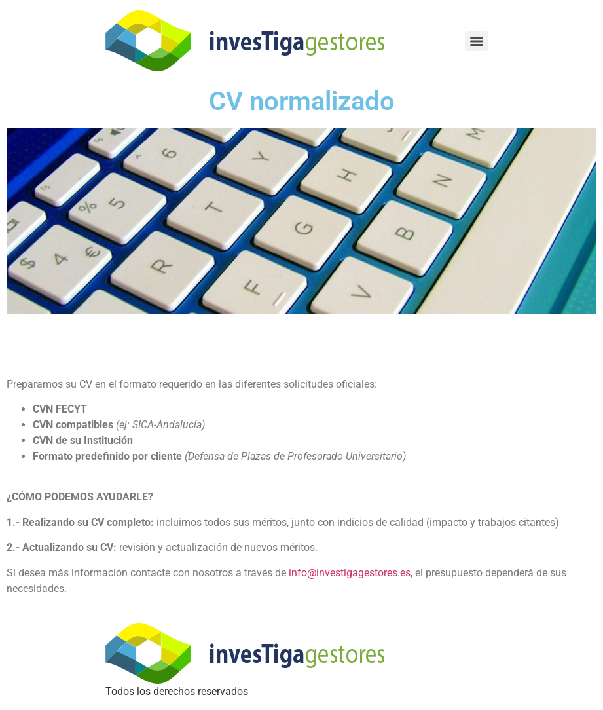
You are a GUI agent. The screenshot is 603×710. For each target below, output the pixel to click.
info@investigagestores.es (350, 573)
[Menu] (476, 41)
